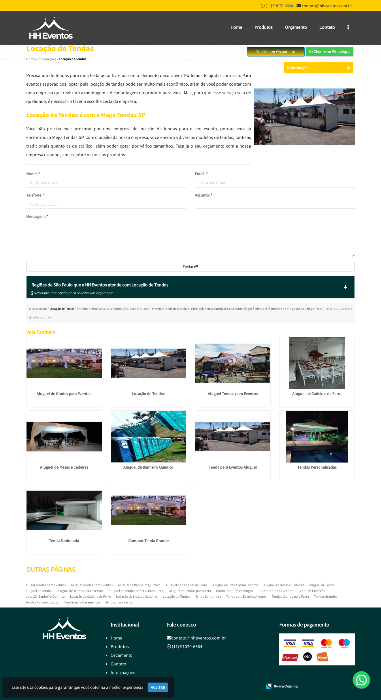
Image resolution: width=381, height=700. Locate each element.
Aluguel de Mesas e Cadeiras (64, 467)
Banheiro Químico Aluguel (235, 590)
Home (236, 27)
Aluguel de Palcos (322, 585)
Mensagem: (37, 216)
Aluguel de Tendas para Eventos (80, 590)
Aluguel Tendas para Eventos (233, 393)
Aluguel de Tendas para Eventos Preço (136, 590)
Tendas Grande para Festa (290, 596)
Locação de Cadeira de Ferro (90, 596)
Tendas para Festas (119, 602)
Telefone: (35, 195)
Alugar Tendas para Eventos (46, 585)
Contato (327, 27)
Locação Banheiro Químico (45, 596)
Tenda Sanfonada (64, 540)
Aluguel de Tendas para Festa (190, 590)
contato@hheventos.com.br (327, 5)
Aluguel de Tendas (39, 590)
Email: (201, 173)
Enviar (190, 266)
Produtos (263, 27)
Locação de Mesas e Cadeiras (137, 596)
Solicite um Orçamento (275, 51)
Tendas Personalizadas (317, 467)
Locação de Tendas (148, 393)
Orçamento (296, 27)
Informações (123, 672)
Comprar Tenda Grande (148, 540)
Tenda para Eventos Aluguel (233, 467)
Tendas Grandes (325, 596)
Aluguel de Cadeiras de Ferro (317, 393)
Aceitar (158, 687)
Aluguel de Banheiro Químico (148, 467)
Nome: (33, 173)
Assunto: (203, 195)
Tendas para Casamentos (82, 602)
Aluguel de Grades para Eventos (64, 393)
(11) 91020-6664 (279, 5)
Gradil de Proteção (312, 590)
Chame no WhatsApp (329, 51)
